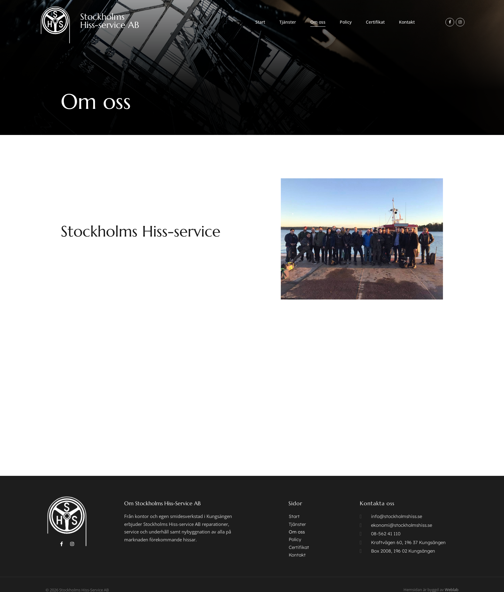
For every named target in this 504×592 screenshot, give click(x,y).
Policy (346, 22)
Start (260, 22)
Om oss (317, 22)
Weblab (451, 579)
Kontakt (407, 22)
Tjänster (287, 22)
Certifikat (375, 22)
